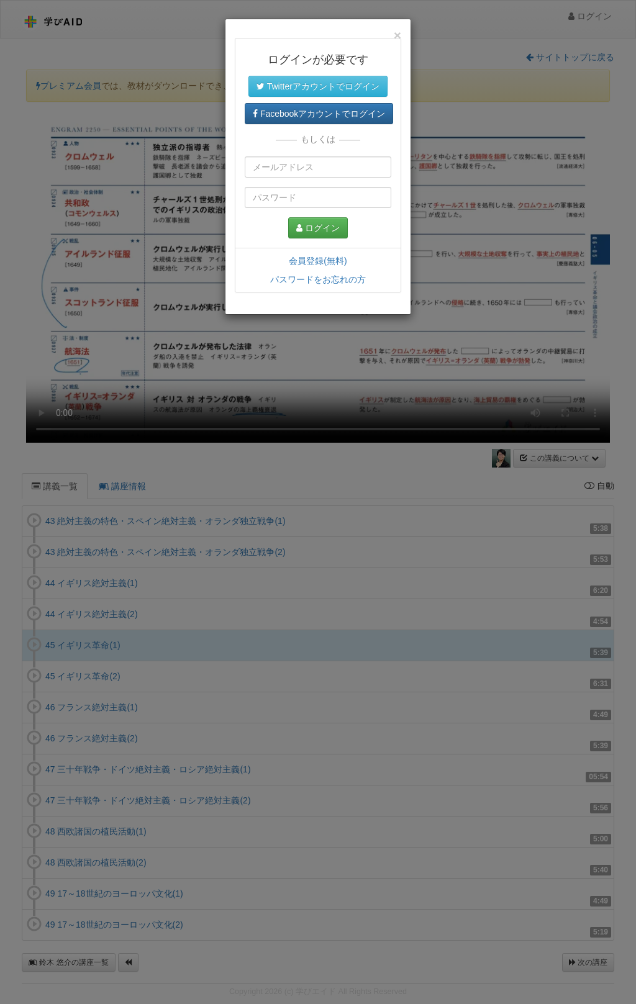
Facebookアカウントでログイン (319, 114)
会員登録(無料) (318, 261)
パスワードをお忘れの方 (318, 279)
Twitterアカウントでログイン (318, 86)
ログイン (318, 228)
